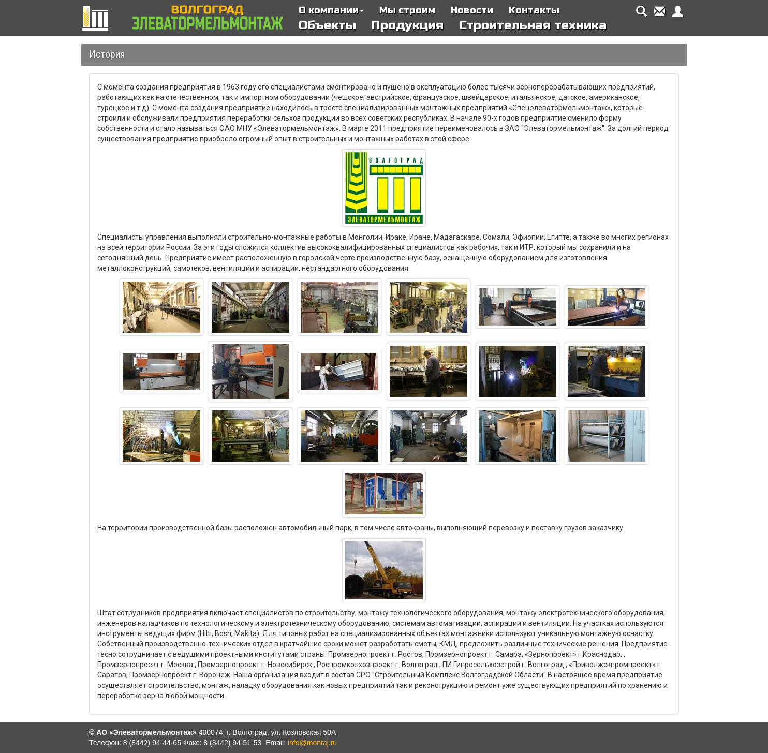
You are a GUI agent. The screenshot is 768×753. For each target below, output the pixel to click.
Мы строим (407, 10)
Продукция (408, 25)
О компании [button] (331, 10)
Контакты (534, 10)
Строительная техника (533, 25)
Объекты (327, 25)
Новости (472, 10)
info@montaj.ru (312, 743)
